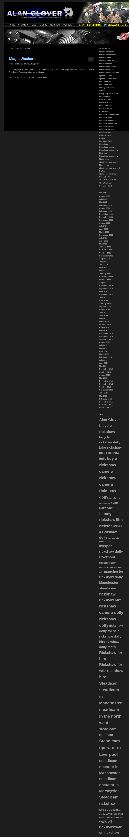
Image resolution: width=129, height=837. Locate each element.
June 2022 (103, 241)
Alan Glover (109, 420)
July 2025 (103, 199)
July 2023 (103, 226)
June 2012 (103, 393)
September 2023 (106, 220)
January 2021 (105, 274)
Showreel (23, 24)
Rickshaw (55, 24)
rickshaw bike (110, 600)
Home (12, 24)
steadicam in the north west (110, 716)
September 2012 (106, 390)
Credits (43, 24)
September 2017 (106, 306)
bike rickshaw (105, 58)
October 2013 (105, 372)
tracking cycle (117, 817)
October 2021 (105, 253)
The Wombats (105, 183)
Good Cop (103, 90)
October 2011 (105, 408)
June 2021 (103, 265)
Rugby (19, 77)
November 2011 (106, 405)
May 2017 (103, 318)
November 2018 (106, 294)
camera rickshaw (106, 70)
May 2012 (103, 396)
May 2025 (103, 202)
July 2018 (103, 297)
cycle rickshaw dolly (108, 78)
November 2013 (106, 369)
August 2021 (104, 259)
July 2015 (103, 345)
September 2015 (106, 339)
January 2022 (105, 247)
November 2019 (106, 286)
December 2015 (106, 333)
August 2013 (104, 375)
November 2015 (106, 336)
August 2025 (104, 196)
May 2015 (103, 348)
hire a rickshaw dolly (110, 531)
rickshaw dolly (105, 117)
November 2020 (106, 277)
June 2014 (103, 363)
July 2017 (103, 312)
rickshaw (107, 594)
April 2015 (103, 351)
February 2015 (105, 357)
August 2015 (104, 342)
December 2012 (106, 381)
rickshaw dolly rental (108, 123)
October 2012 (105, 387)
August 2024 (104, 208)
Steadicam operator (107, 147)
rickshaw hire (105, 132)
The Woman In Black (108, 180)
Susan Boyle (104, 177)
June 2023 (103, 229)
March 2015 (104, 354)
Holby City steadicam (108, 93)
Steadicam (103, 144)
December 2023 (106, 214)
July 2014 (103, 360)
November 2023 (106, 217)
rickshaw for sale (106, 129)
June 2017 (103, 315)
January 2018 (105, 303)
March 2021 (104, 271)
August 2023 (104, 223)
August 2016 (104, 327)
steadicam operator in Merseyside (109, 785)
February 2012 (105, 399)
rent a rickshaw (106, 108)
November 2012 (106, 384)
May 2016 (103, 330)
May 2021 (103, 268)
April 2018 (103, 301)
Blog (34, 24)
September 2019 (106, 289)
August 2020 (104, 283)
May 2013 (103, 378)
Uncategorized (105, 186)
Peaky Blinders (105, 105)
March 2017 (104, 321)
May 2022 (103, 244)
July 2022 (103, 238)
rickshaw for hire (106, 126)
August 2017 (104, 309)
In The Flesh (104, 96)
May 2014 (103, 366)
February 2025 (105, 205)
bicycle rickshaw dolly (108, 55)
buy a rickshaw (105, 64)
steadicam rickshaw (107, 174)
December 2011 (106, 402)
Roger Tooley (105, 135)
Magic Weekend (23, 59)
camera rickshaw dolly (109, 73)
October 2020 (105, 280)
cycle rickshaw (105, 75)
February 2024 (105, 211)
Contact (67, 24)
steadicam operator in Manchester (109, 767)
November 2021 (106, 250)
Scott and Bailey (106, 141)
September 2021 (106, 256)
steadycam (108, 809)
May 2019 (103, 291)
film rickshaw (105, 81)
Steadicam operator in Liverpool (110, 748)
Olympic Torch (105, 102)
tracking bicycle (115, 814)
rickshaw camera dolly (109, 114)
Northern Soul (105, 99)
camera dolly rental (107, 67)
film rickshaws (105, 84)
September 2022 (106, 235)
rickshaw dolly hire (107, 120)
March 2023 (104, 232)
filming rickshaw (106, 87)
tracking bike (104, 817)
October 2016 (105, 324)
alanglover (34, 64)
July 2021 (103, 262)
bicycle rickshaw (106, 52)
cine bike (112, 498)
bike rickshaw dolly (107, 61)
